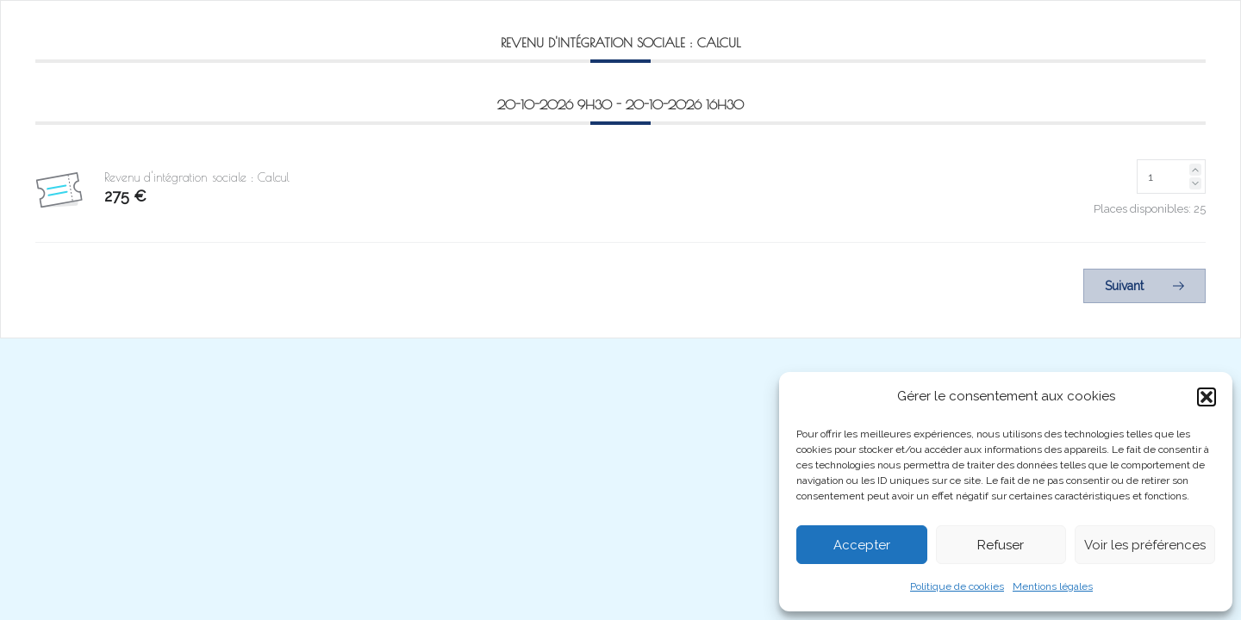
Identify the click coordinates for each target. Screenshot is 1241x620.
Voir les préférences (1145, 545)
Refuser (1000, 545)
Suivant (1144, 286)
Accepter (861, 545)
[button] (1206, 397)
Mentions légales (1053, 586)
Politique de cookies (957, 586)
